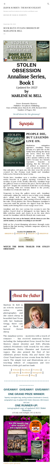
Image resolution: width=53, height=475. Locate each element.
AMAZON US (9, 233)
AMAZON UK (20, 233)
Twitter (36, 370)
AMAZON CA (32, 233)
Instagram (37, 372)
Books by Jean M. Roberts (15, 15)
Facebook (26, 370)
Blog (33, 375)
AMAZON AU (44, 233)
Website (16, 370)
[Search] (48, 3)
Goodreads (23, 375)
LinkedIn (15, 372)
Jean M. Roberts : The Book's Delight (22, 7)
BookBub (26, 372)
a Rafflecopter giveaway (11, 463)
